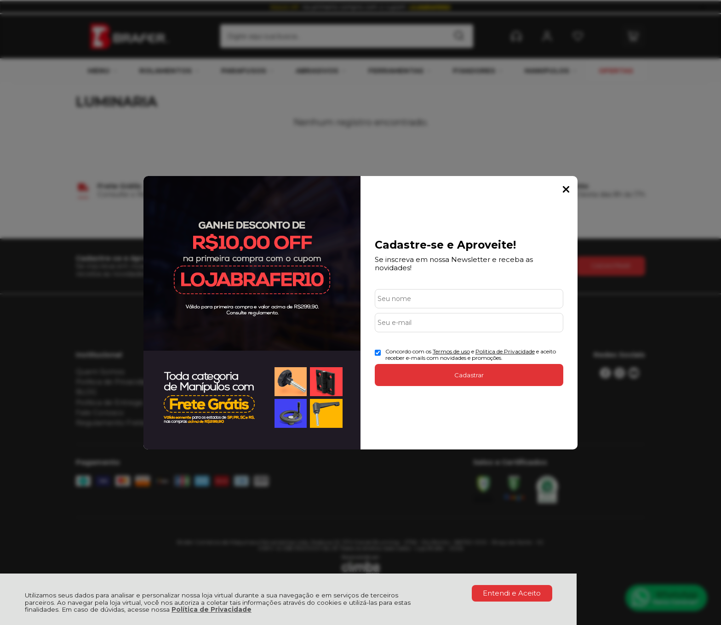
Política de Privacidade (212, 609)
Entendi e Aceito (512, 593)
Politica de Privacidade (505, 351)
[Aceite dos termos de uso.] (378, 353)
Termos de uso (451, 351)
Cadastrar (469, 375)
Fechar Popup (566, 189)
